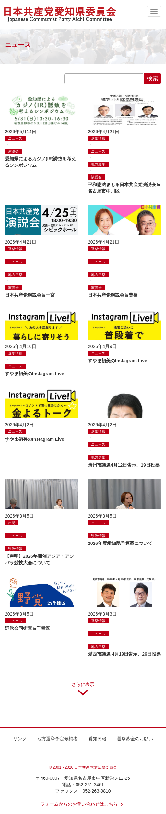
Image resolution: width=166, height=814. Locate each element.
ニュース (15, 138)
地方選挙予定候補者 (57, 738)
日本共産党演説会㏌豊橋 (113, 295)
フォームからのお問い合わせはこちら (83, 804)
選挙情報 (98, 138)
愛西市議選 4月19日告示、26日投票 (124, 654)
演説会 (13, 151)
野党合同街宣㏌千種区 (27, 628)
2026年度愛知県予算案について (120, 543)
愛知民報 (97, 738)
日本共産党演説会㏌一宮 (30, 295)
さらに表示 (83, 691)
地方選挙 (98, 164)
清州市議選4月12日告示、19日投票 (124, 465)
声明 (11, 523)
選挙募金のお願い (135, 738)
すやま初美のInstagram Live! (35, 373)
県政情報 (15, 549)
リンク (20, 738)
